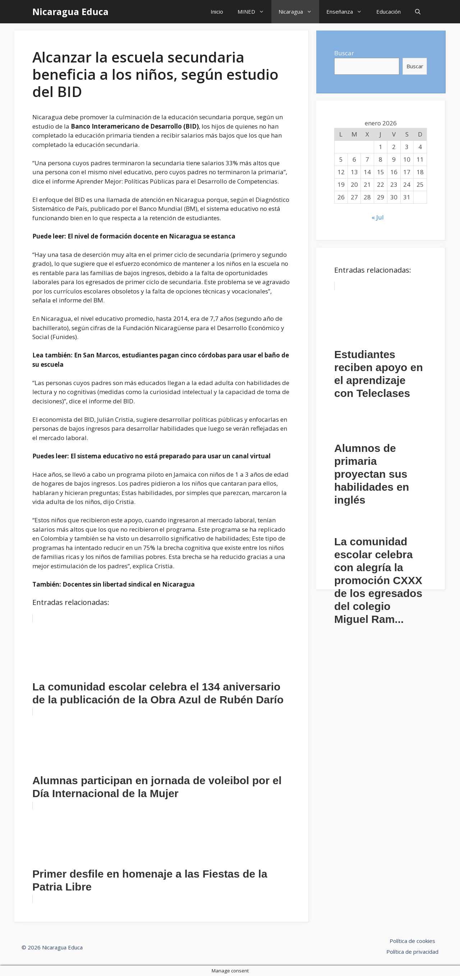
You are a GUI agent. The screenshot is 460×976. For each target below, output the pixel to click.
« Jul (378, 217)
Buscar (344, 53)
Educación (388, 11)
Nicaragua (299, 11)
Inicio (217, 11)
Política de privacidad (412, 951)
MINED (254, 11)
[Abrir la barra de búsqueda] (418, 11)
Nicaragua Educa (70, 11)
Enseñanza (347, 11)
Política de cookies (412, 940)
